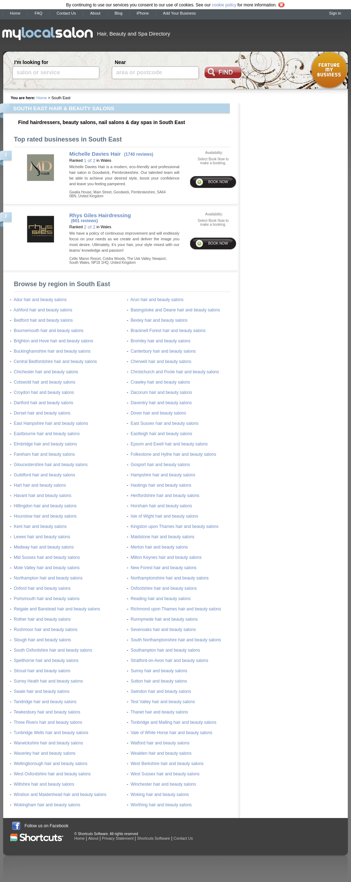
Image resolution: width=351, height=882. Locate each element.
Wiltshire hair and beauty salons (44, 784)
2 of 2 (90, 227)
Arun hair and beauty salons (156, 299)
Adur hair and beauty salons (40, 299)
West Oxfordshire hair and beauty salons (52, 773)
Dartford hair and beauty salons (43, 402)
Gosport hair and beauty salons (160, 464)
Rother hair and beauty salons (42, 619)
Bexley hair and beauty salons (159, 320)
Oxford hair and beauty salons (42, 588)
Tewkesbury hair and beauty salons (47, 712)
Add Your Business (179, 13)
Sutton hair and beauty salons (159, 681)
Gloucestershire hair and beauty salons (51, 464)
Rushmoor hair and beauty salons (45, 629)
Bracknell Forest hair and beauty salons (168, 330)
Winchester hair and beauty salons (163, 784)
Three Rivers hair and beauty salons (48, 722)
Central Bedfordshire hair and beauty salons (55, 361)
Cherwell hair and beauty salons (161, 361)
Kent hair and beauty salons (40, 526)
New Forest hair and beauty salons (163, 567)
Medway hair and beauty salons (44, 547)
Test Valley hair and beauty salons (162, 701)
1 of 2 (90, 160)
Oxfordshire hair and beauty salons (164, 588)
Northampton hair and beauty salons (48, 578)
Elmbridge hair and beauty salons (45, 444)
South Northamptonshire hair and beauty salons (176, 639)
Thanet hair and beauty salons (159, 712)
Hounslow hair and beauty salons (45, 516)
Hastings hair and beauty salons (161, 485)
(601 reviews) (84, 220)
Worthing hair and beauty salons (161, 804)
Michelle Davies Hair (95, 154)
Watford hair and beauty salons (160, 743)
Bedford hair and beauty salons (43, 320)
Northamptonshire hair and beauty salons (170, 578)
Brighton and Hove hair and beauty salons (53, 340)
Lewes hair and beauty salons (42, 536)
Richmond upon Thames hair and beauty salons (176, 608)
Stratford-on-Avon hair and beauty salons (170, 660)
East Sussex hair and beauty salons (165, 423)
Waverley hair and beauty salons (45, 753)
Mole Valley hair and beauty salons (47, 567)
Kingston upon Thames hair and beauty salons (174, 526)
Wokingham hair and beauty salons (47, 804)
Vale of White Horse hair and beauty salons (171, 732)
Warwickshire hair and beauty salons (48, 743)
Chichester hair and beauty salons (46, 371)
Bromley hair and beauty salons (160, 340)
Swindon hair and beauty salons (161, 691)
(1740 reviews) (138, 154)
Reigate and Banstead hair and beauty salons (57, 608)
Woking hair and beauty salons (160, 794)
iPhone (143, 13)
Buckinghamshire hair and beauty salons (52, 351)
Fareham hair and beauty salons (44, 454)
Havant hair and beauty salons (42, 495)
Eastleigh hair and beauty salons (161, 433)
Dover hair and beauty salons (158, 413)
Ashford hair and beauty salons (43, 310)
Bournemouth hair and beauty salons (48, 330)
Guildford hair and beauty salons (44, 474)
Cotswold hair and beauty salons (44, 382)
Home (15, 13)
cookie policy (224, 4)
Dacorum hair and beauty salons (161, 392)
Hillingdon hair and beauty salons (45, 505)
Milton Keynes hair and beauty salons (166, 557)
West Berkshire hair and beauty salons (167, 763)
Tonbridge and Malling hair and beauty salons (173, 722)
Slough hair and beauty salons (42, 639)
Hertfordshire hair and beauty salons (165, 495)
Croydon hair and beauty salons (44, 392)
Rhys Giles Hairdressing (100, 215)
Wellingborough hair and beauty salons (50, 763)
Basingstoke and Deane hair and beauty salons (175, 310)
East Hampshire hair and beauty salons (51, 423)
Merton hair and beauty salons (159, 547)
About (95, 13)
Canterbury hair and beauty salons (163, 351)
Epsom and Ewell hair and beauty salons (169, 444)
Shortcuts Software (153, 838)
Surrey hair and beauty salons (159, 670)
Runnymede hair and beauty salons (164, 619)
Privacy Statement (118, 838)
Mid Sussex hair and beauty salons (47, 557)
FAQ (38, 13)
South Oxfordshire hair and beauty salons (53, 650)
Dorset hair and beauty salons (42, 413)
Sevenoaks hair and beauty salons (163, 629)
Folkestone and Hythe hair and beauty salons (173, 454)
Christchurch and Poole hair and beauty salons (175, 371)
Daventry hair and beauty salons (161, 402)
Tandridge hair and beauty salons (45, 701)
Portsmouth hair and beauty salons (47, 598)
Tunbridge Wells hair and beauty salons (51, 732)
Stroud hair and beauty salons (42, 670)
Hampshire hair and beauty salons (163, 474)
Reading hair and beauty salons (161, 598)
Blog (119, 13)
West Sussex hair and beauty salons (165, 773)
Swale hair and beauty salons (42, 691)
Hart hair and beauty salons (40, 485)
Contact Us (66, 13)
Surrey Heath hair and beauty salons (48, 681)
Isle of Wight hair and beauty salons (164, 516)
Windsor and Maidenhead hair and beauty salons (60, 794)
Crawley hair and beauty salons (160, 382)
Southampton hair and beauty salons (165, 650)
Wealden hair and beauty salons (161, 753)
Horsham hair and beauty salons (161, 505)
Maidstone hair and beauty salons (162, 536)
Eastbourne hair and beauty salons (47, 433)
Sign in (335, 13)
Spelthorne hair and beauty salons (46, 660)
